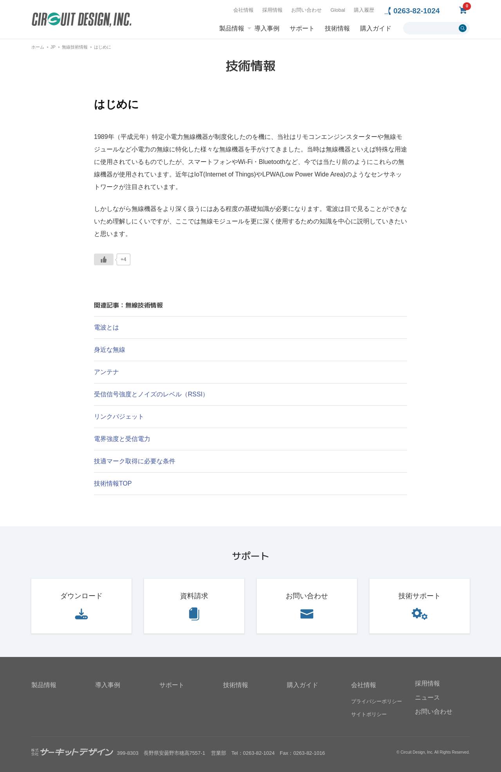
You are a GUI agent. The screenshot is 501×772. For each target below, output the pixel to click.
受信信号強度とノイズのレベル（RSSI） (151, 394)
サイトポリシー (369, 714)
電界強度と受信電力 (122, 438)
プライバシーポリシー (376, 701)
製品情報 (231, 28)
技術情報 (337, 28)
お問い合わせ (306, 10)
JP (53, 47)
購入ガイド (375, 28)
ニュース (427, 697)
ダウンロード (81, 596)
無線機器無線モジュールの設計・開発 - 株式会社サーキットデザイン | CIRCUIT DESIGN (81, 21)
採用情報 (272, 10)
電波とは (106, 327)
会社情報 (243, 10)
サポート (302, 28)
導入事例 (266, 28)
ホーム (37, 47)
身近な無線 (109, 349)
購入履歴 (364, 10)
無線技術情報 (75, 47)
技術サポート (419, 596)
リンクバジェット (119, 416)
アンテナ (106, 372)
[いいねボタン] (104, 259)
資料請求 (194, 596)
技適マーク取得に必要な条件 (134, 461)
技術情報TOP (113, 483)
